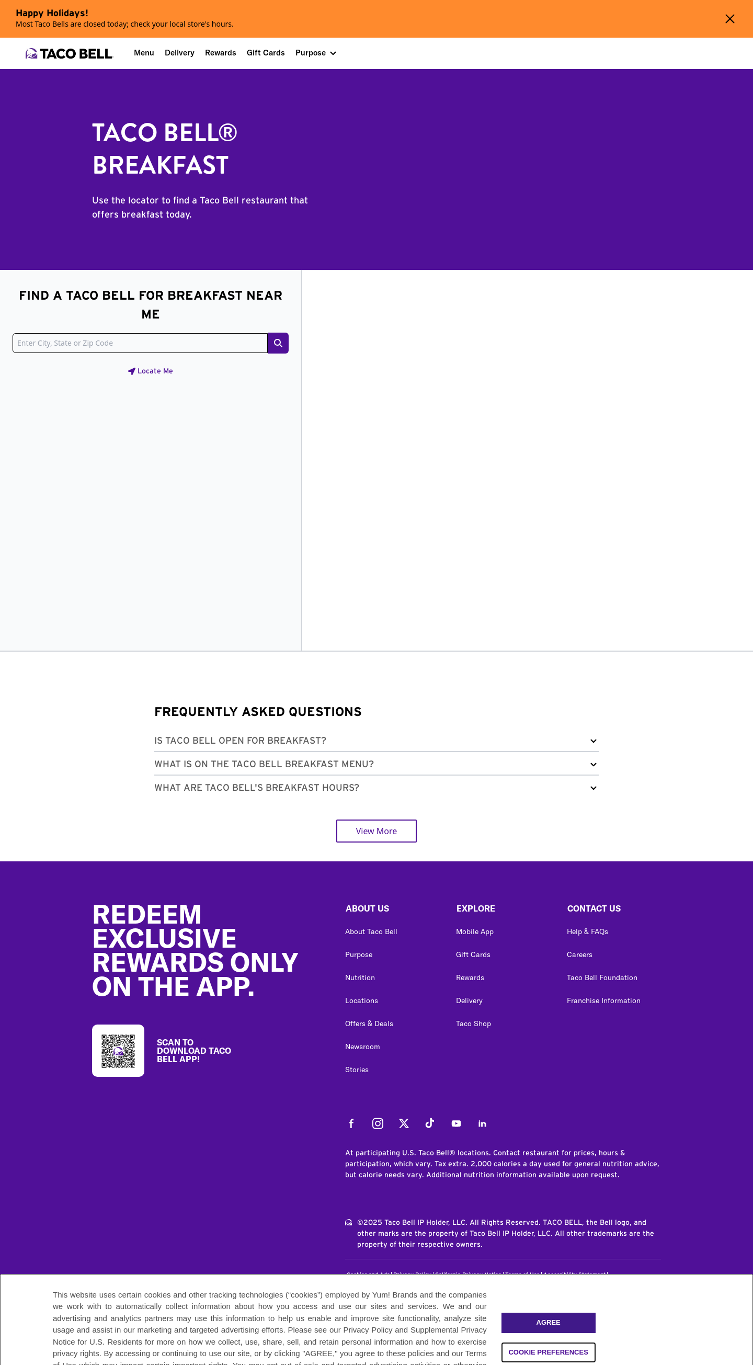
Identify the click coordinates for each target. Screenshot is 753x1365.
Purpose (310, 53)
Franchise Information (604, 1000)
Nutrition (360, 977)
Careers (579, 954)
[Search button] (278, 343)
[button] (376, 743)
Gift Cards (266, 53)
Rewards (220, 53)
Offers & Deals (369, 1023)
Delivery (180, 53)
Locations (361, 1000)
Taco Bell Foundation (602, 977)
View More (376, 831)
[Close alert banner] (730, 19)
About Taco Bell (371, 931)
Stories (357, 1069)
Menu (144, 53)
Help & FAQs (587, 931)
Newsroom (362, 1046)
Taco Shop (473, 1023)
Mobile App (475, 931)
